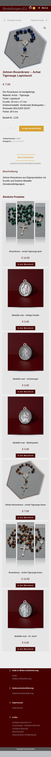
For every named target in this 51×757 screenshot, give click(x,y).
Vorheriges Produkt (14, 20)
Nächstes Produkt (37, 20)
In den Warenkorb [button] (25, 264)
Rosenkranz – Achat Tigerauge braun (25, 572)
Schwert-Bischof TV (20, 722)
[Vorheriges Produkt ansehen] (5, 20)
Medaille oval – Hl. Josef (25, 636)
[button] (45, 28)
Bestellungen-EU (15, 8)
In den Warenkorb (31, 129)
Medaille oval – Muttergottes (25, 443)
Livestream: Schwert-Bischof (25, 725)
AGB (13, 675)
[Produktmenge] (10, 128)
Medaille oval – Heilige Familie (25, 315)
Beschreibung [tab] (25, 157)
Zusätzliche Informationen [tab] (25, 163)
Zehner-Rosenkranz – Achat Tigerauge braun (25, 505)
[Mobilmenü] (42, 8)
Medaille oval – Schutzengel (25, 379)
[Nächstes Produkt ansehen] (46, 20)
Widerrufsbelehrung (20, 678)
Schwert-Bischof (19, 728)
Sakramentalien (18, 141)
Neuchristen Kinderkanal (23, 735)
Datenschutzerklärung (22, 693)
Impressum (16, 708)
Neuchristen (17, 731)
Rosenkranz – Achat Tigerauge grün (25, 251)
